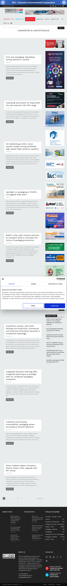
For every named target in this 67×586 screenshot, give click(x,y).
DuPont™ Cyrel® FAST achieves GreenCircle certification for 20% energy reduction (54, 344)
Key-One (20, 584)
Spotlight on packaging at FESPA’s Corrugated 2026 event (55, 361)
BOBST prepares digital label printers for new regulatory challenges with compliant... (16, 519)
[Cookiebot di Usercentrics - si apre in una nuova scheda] (57, 279)
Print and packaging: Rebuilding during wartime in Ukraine (54, 329)
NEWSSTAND (39, 19)
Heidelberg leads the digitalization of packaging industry (37, 537)
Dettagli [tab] (33, 284)
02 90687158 (24, 574)
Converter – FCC (8, 19)
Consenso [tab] (12, 284)
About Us (6, 23)
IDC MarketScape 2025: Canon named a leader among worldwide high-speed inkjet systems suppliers (22, 146)
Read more (9, 78)
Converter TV (30, 19)
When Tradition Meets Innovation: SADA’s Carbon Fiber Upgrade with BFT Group (21, 468)
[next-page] (21, 498)
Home (4, 27)
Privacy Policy (51, 584)
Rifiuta (33, 305)
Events (47, 19)
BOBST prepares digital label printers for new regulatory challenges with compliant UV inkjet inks (54, 321)
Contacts (58, 584)
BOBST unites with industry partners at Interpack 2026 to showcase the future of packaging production (22, 237)
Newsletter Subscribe (56, 568)
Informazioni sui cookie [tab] (55, 284)
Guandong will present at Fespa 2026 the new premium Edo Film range (54, 336)
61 (17, 498)
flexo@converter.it (27, 575)
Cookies (45, 584)
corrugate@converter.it (25, 577)
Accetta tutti (54, 305)
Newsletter (55, 19)
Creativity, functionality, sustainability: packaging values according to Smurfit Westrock (20, 424)
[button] (62, 19)
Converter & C (19, 19)
